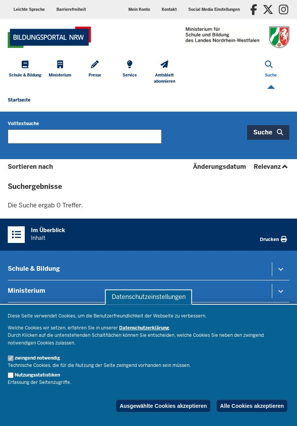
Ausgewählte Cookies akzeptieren (163, 406)
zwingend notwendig (37, 358)
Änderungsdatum (219, 167)
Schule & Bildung (34, 269)
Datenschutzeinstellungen (149, 297)
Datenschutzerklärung (144, 328)
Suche (262, 132)
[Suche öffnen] (271, 73)
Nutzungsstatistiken (37, 375)
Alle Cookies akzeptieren (252, 406)
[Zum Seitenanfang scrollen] (281, 411)
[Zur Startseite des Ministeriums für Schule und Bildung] (49, 37)
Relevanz (271, 167)
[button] (214, 9)
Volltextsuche (23, 124)
